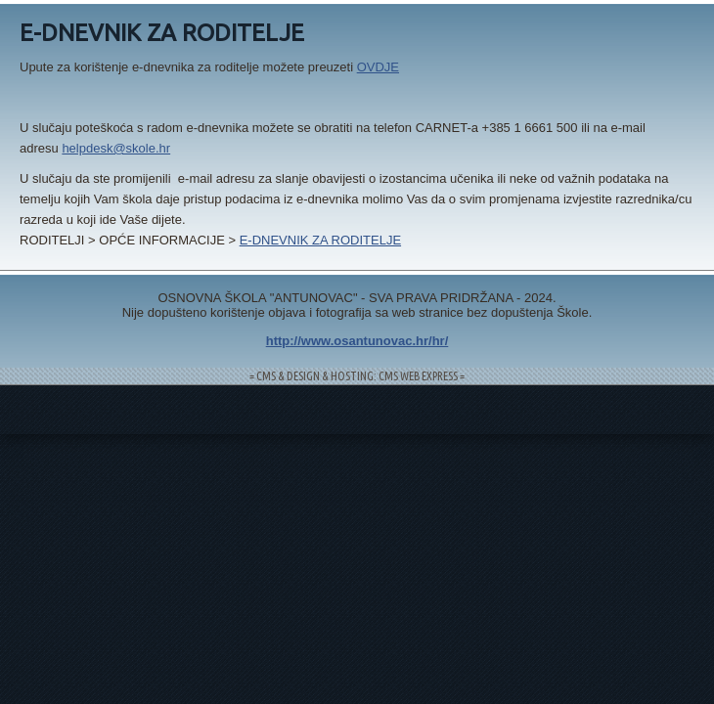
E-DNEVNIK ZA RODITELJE (320, 240)
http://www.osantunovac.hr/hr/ (357, 340)
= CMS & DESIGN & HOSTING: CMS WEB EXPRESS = (357, 376)
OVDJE (378, 67)
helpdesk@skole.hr (116, 148)
